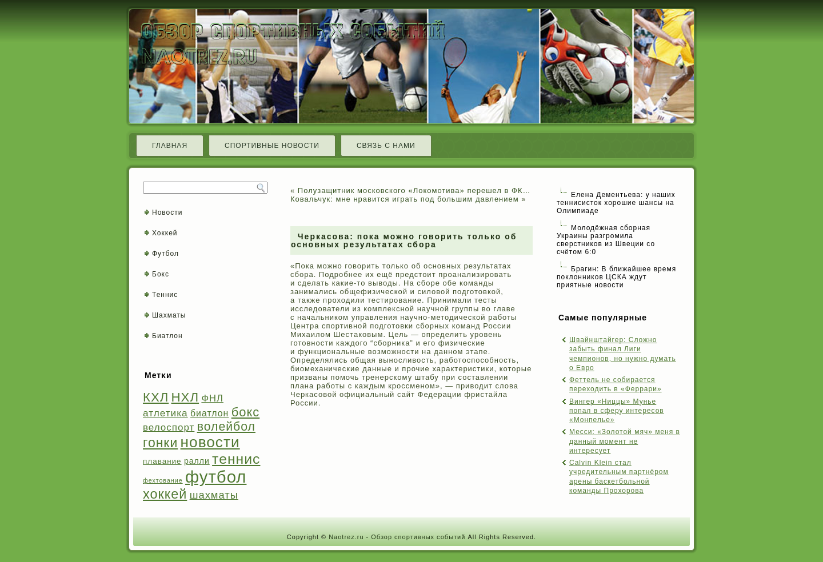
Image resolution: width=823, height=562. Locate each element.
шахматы (214, 495)
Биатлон (167, 336)
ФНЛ (212, 398)
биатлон (209, 413)
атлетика (165, 413)
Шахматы (169, 315)
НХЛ (185, 397)
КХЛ (156, 397)
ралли (197, 460)
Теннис (165, 295)
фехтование (163, 480)
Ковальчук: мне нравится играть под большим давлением (404, 199)
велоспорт (168, 427)
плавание (162, 461)
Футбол (165, 254)
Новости (167, 212)
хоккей (165, 494)
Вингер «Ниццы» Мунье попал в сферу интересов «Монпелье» (616, 411)
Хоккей (165, 233)
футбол (215, 476)
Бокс (160, 274)
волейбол (226, 426)
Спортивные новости (272, 146)
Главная (169, 146)
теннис (236, 459)
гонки (160, 442)
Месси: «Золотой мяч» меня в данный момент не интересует (624, 441)
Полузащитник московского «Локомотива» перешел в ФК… (414, 190)
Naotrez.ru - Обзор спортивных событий (397, 536)
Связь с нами (386, 146)
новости (210, 442)
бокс (245, 412)
